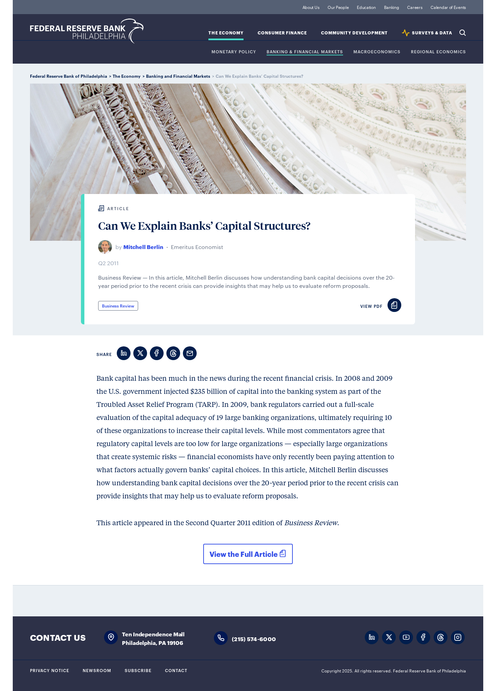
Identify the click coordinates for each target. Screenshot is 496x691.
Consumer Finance (282, 32)
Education (366, 7)
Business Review (118, 305)
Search (462, 32)
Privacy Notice (49, 670)
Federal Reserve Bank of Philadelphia (87, 31)
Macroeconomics (377, 51)
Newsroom (97, 670)
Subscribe (138, 670)
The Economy (226, 32)
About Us (311, 7)
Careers (414, 7)
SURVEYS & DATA (432, 32)
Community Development (354, 32)
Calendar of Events (448, 7)
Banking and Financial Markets (178, 76)
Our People (338, 7)
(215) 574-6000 (254, 639)
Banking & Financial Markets (305, 51)
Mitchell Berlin (143, 246)
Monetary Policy (233, 51)
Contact (176, 670)
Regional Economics (438, 51)
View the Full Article (243, 554)
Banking (391, 7)
